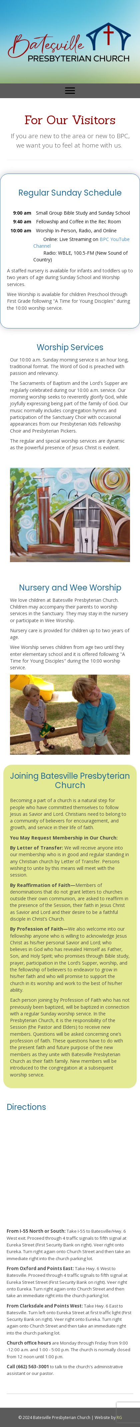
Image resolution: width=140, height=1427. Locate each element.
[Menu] (70, 90)
